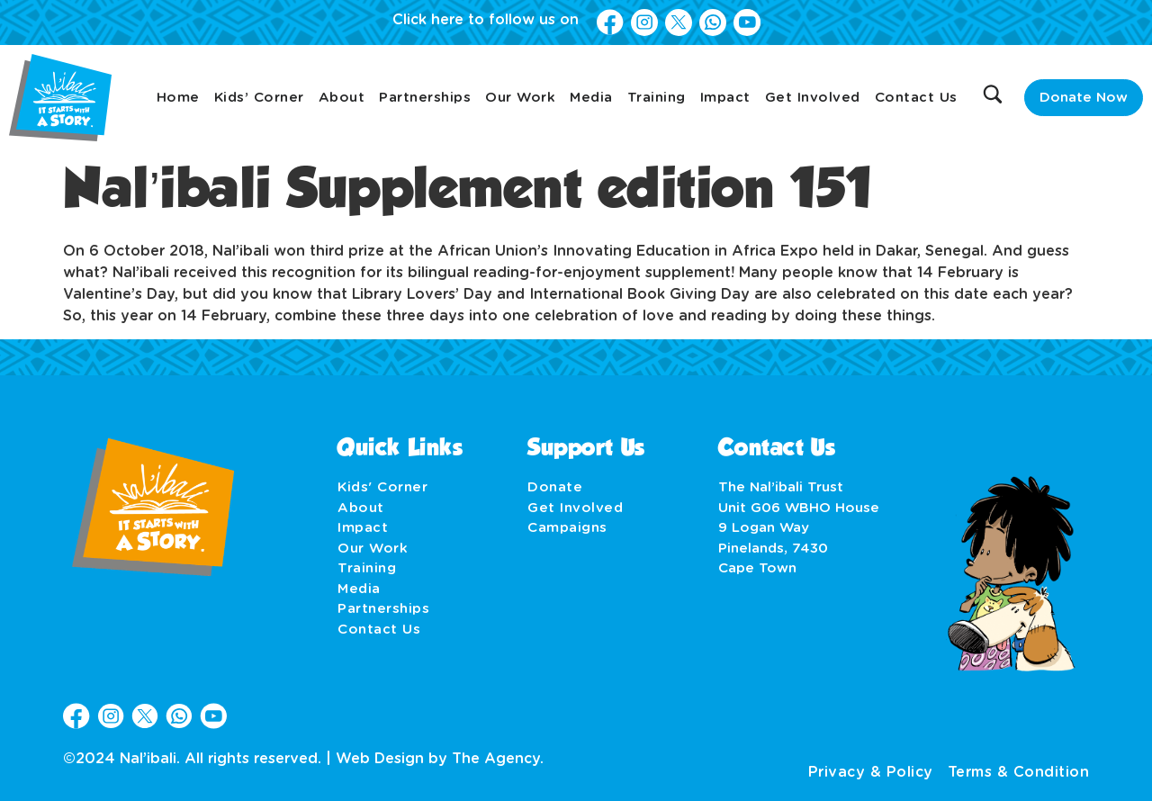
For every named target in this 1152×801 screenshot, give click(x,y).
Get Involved (812, 97)
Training (656, 97)
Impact (725, 97)
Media (591, 97)
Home (178, 97)
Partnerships (425, 97)
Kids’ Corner (259, 97)
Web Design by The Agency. (440, 759)
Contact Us (916, 97)
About (342, 97)
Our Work (520, 97)
